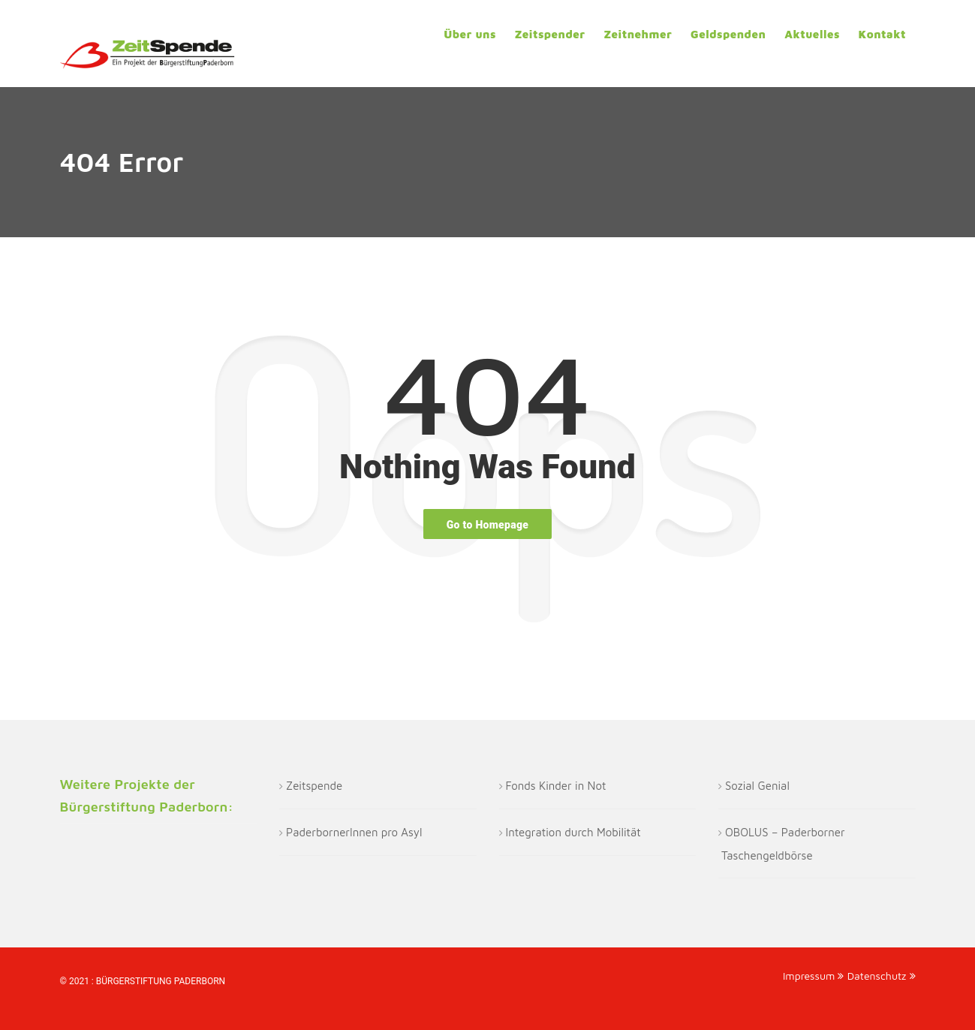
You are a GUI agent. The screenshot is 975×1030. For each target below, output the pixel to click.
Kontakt (883, 34)
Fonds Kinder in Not (556, 785)
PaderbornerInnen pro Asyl (354, 832)
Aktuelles (812, 34)
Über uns (470, 34)
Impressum (813, 975)
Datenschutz (881, 975)
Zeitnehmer (637, 34)
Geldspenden (728, 34)
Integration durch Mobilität (573, 832)
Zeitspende (314, 785)
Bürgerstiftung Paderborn (160, 981)
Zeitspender (550, 34)
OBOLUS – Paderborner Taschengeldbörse (783, 844)
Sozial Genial (757, 785)
